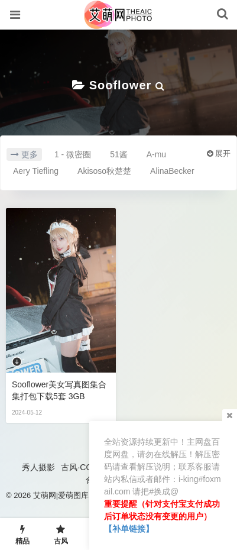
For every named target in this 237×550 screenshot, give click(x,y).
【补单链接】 (129, 528)
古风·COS (79, 467)
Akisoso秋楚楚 (104, 171)
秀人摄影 (38, 467)
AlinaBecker (172, 171)
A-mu (156, 154)
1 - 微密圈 (72, 154)
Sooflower (120, 85)
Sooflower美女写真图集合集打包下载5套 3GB (59, 390)
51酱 (119, 154)
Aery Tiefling (36, 171)
